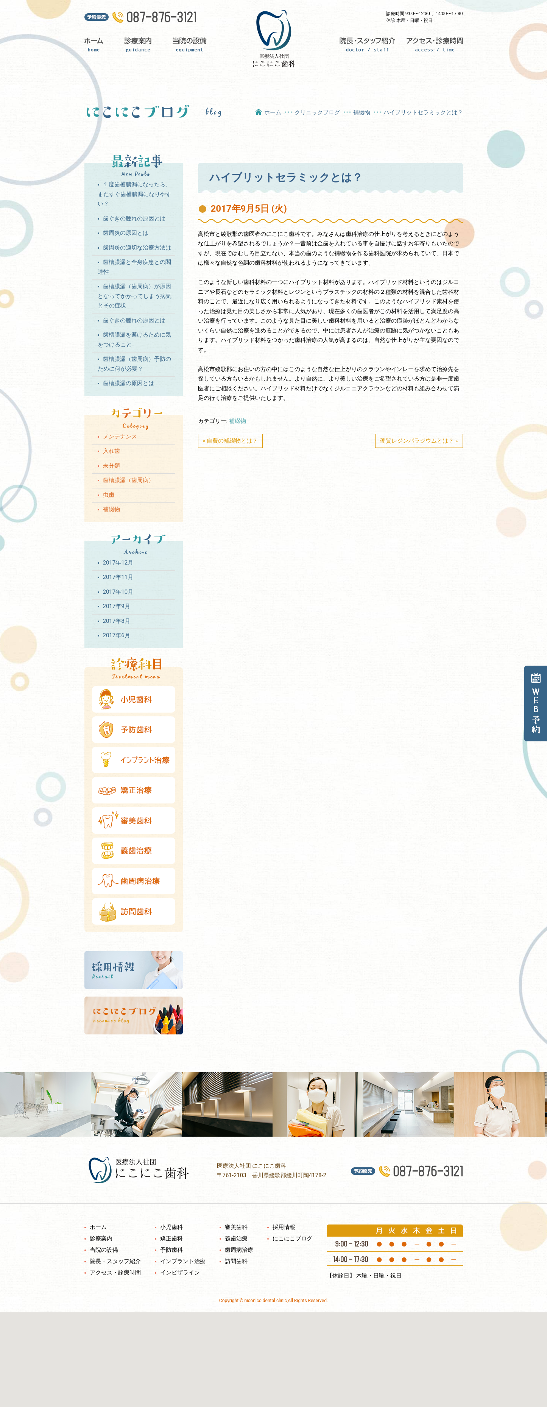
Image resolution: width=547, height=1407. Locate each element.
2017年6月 (116, 635)
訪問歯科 (236, 1261)
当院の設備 (189, 45)
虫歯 (108, 494)
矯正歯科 (171, 1238)
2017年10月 (118, 591)
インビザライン (180, 1272)
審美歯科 (236, 1227)
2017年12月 (118, 562)
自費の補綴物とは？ (232, 440)
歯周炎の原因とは (125, 232)
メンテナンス (120, 436)
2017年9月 (116, 606)
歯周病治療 (239, 1249)
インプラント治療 (183, 1261)
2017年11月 (118, 577)
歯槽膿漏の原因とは (128, 383)
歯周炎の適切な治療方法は (137, 247)
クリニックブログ (317, 112)
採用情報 (284, 1227)
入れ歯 (111, 451)
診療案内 (137, 45)
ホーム (98, 45)
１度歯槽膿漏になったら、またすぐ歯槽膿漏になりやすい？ (134, 194)
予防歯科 (171, 1249)
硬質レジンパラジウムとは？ (417, 440)
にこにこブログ (292, 1238)
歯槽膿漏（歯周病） (128, 480)
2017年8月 (116, 621)
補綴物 (361, 112)
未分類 (111, 465)
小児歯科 (171, 1227)
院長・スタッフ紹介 (365, 45)
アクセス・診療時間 (432, 45)
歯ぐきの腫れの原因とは (134, 218)
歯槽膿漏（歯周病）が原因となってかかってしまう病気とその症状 (134, 296)
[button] (273, 1355)
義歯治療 (236, 1238)
